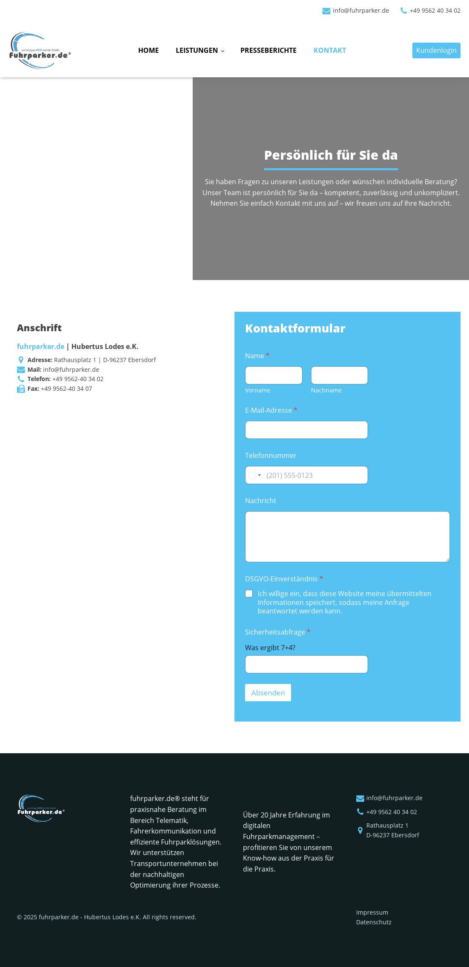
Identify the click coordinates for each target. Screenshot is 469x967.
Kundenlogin (436, 50)
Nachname (326, 390)
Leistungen (197, 50)
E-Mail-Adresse (271, 410)
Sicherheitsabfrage (278, 632)
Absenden (268, 692)
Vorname (257, 390)
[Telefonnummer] (306, 475)
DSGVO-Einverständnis (284, 579)
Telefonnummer (271, 456)
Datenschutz (374, 922)
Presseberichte (268, 50)
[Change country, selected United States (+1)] (254, 475)
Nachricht (260, 501)
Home (148, 50)
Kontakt (330, 50)
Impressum (372, 912)
